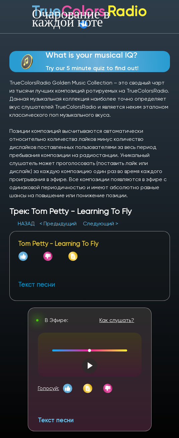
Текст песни (56, 420)
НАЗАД (27, 223)
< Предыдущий (58, 223)
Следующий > (100, 223)
